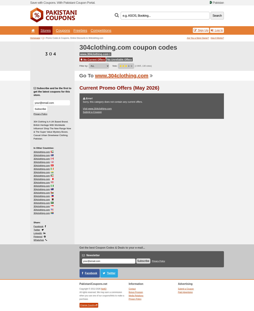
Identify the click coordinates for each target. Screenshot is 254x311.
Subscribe (40, 108)
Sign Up (201, 30)
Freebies (80, 30)
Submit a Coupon (92, 112)
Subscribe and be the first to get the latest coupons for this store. (53, 91)
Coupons (63, 30)
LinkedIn (38, 233)
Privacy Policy (40, 114)
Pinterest (38, 236)
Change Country (89, 305)
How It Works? (217, 38)
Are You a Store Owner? (198, 38)
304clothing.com (42, 152)
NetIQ (103, 289)
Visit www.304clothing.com (97, 108)
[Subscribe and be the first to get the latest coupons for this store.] (52, 102)
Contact (132, 289)
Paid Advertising (185, 292)
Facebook (38, 226)
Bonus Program (136, 292)
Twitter (37, 230)
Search (217, 15)
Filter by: (84, 66)
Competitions (101, 30)
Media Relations (136, 296)
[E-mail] (108, 261)
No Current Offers (92, 59)
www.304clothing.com (95, 54)
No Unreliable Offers (119, 59)
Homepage (35, 38)
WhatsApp (39, 240)
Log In (217, 30)
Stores (45, 30)
